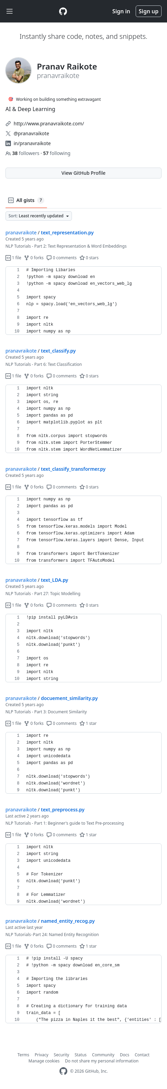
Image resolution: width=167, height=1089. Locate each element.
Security (61, 1055)
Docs (125, 1055)
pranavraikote (20, 232)
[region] (83, 301)
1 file (13, 258)
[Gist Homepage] (63, 11)
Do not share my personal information (102, 1061)
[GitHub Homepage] (63, 1071)
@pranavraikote (31, 133)
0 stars (89, 258)
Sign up (148, 11)
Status (81, 1055)
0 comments (61, 258)
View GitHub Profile (83, 173)
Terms (23, 1055)
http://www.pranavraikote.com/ (49, 123)
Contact (142, 1055)
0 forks (34, 258)
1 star (88, 723)
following (56, 153)
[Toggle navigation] (9, 11)
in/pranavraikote (32, 143)
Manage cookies (44, 1061)
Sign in (121, 11)
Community (103, 1055)
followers (23, 153)
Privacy (41, 1055)
